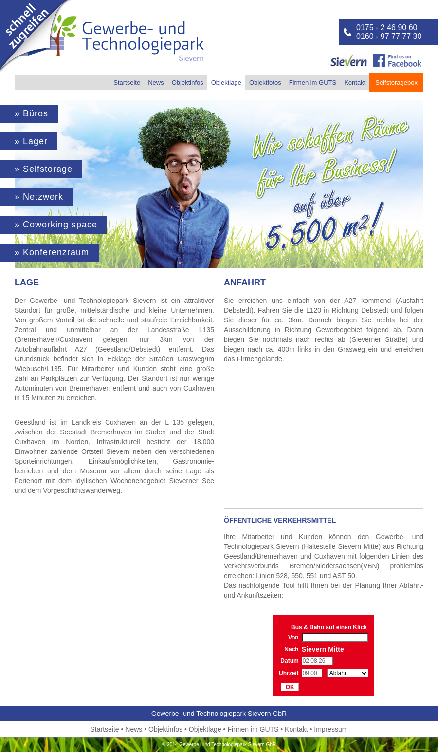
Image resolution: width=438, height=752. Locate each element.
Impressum (330, 729)
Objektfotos (265, 82)
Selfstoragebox (396, 82)
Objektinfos (187, 82)
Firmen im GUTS (313, 82)
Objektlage (226, 82)
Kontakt (354, 82)
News (156, 82)
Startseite (126, 82)
